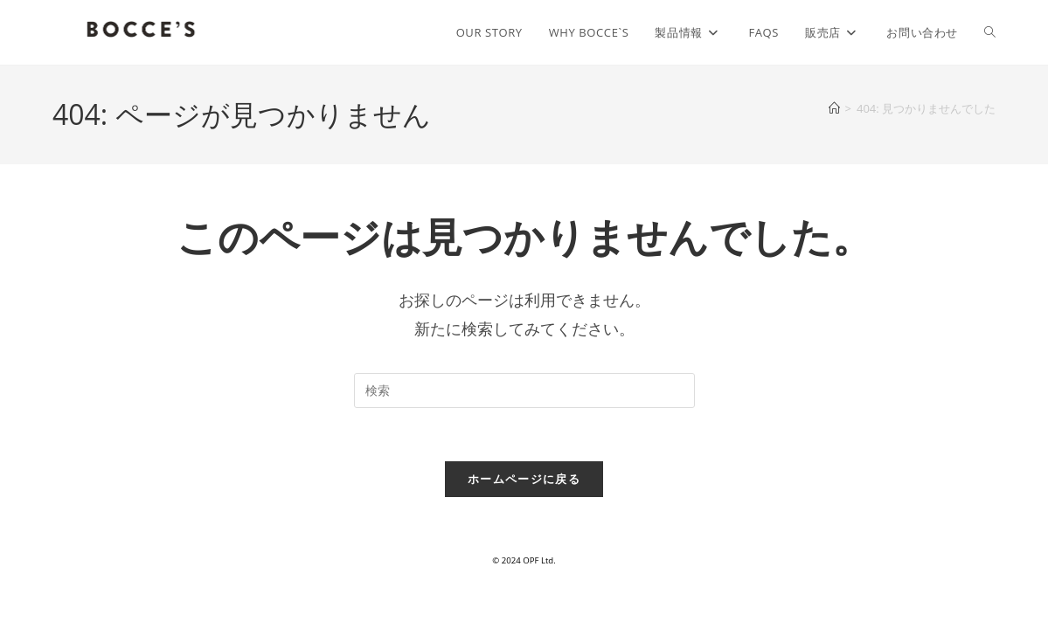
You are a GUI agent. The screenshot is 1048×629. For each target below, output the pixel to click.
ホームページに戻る (524, 479)
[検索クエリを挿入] (524, 390)
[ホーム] (834, 108)
